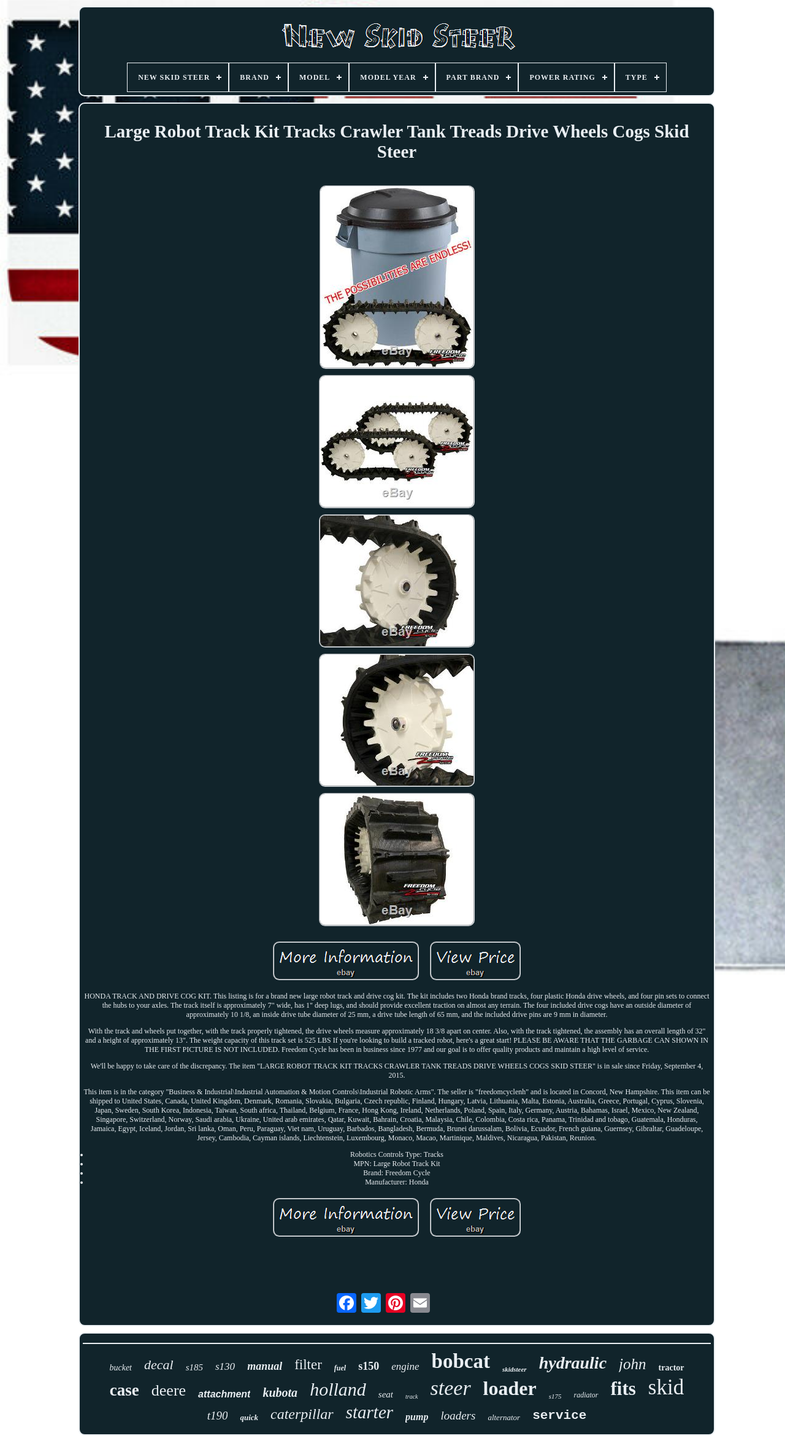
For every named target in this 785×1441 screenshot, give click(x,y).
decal (159, 1364)
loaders (457, 1415)
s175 (555, 1396)
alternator (504, 1417)
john (632, 1364)
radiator (585, 1395)
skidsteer (514, 1369)
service (559, 1415)
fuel (340, 1368)
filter (308, 1364)
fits (623, 1388)
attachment (224, 1394)
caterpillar (302, 1414)
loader (510, 1388)
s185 (194, 1367)
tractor (671, 1367)
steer (451, 1388)
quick (249, 1417)
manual (264, 1366)
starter (369, 1412)
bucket (120, 1367)
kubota (279, 1392)
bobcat (461, 1361)
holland (338, 1389)
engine (405, 1366)
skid (666, 1387)
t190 (217, 1415)
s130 (225, 1366)
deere (168, 1390)
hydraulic (573, 1362)
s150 (368, 1366)
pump (416, 1417)
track (411, 1396)
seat (385, 1394)
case (124, 1390)
